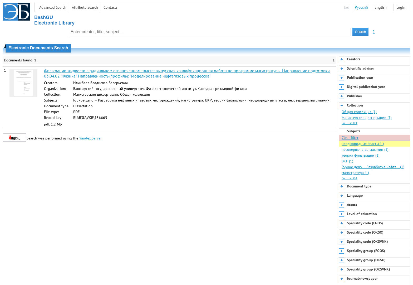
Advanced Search (52, 7)
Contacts (110, 7)
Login (400, 7)
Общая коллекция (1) (359, 111)
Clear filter (350, 137)
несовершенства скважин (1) (365, 149)
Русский (361, 7)
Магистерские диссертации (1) (367, 117)
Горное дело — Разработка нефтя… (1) (373, 167)
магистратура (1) (355, 172)
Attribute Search (85, 7)
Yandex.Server (90, 138)
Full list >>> (349, 123)
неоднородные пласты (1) (363, 143)
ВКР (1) (347, 161)
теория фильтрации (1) (361, 155)
